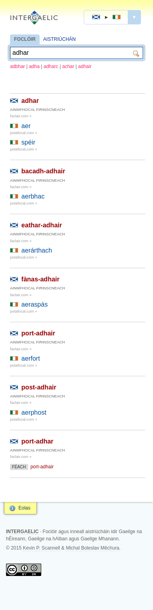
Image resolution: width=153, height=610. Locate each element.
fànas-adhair (40, 279)
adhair (84, 66)
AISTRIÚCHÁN (59, 39)
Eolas (24, 508)
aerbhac (32, 196)
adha (34, 66)
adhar (30, 100)
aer (25, 125)
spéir (28, 142)
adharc (51, 66)
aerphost (33, 412)
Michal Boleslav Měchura (92, 548)
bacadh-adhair (43, 171)
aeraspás (34, 304)
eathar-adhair (41, 225)
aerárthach (36, 250)
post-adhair (38, 387)
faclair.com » (21, 116)
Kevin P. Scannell (41, 548)
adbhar (17, 66)
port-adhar (37, 441)
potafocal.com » (23, 132)
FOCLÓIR (25, 39)
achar (68, 66)
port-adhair (38, 333)
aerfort (30, 358)
